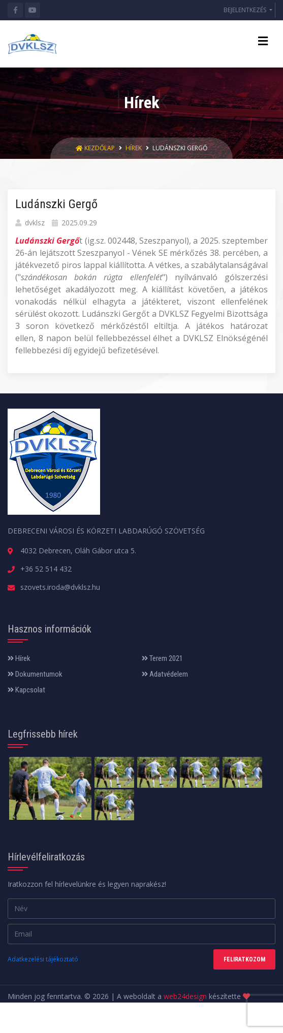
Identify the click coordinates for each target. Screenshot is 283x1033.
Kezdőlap (96, 148)
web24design (185, 996)
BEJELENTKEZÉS (246, 10)
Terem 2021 (162, 658)
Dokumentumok (35, 674)
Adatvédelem (165, 674)
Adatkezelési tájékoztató (43, 959)
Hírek (133, 148)
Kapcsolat (26, 689)
